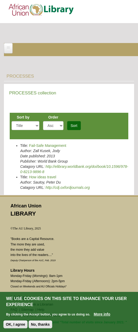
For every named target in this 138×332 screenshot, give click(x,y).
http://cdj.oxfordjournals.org (67, 187)
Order (53, 117)
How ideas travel (42, 177)
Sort (74, 126)
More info (102, 314)
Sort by (23, 117)
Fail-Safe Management (47, 145)
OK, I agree (15, 325)
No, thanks (40, 325)
